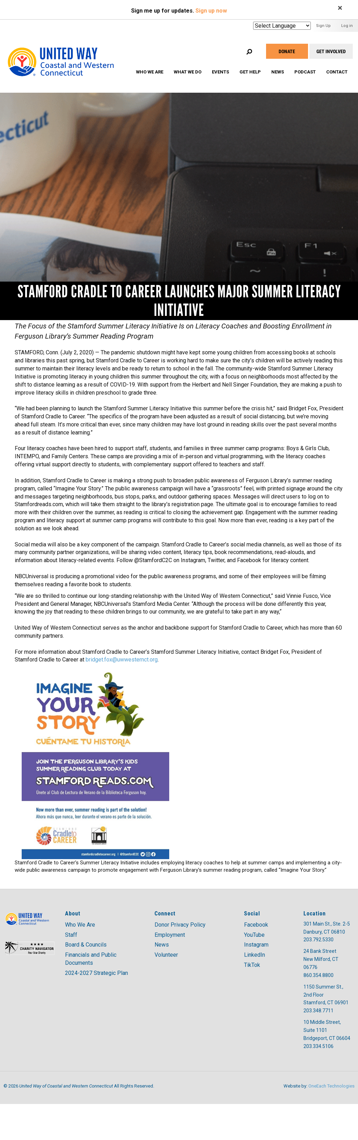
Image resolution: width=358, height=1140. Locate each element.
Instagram (256, 944)
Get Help (250, 72)
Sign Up (323, 25)
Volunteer (166, 954)
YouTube (254, 935)
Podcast (305, 72)
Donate (287, 51)
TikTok (252, 965)
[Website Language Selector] (282, 26)
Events (220, 72)
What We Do (187, 72)
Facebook (256, 924)
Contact (337, 72)
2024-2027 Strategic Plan (96, 973)
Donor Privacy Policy (180, 924)
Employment (170, 935)
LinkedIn (254, 954)
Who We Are (149, 72)
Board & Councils (86, 944)
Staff (71, 935)
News (277, 72)
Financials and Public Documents (90, 958)
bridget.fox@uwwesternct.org (122, 659)
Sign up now (211, 10)
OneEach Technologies (331, 1086)
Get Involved (331, 51)
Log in (347, 25)
